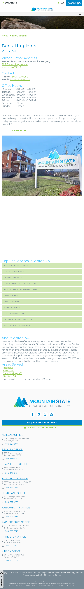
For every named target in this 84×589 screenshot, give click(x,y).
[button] (42, 265)
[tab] (42, 265)
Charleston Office (15, 468)
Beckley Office (12, 454)
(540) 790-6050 (19, 76)
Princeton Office (14, 541)
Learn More (19, 130)
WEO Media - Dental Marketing (62, 573)
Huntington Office (15, 483)
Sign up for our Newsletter (42, 428)
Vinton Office (11, 555)
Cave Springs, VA (12, 373)
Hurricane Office (14, 497)
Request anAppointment (74, 3)
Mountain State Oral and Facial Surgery (33, 573)
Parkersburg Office (16, 526)
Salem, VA (8, 370)
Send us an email (20, 79)
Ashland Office (12, 439)
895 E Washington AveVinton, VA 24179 (15, 66)
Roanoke (8, 367)
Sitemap (58, 575)
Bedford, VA (9, 376)
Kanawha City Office (16, 512)
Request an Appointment (42, 422)
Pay (61, 3)
